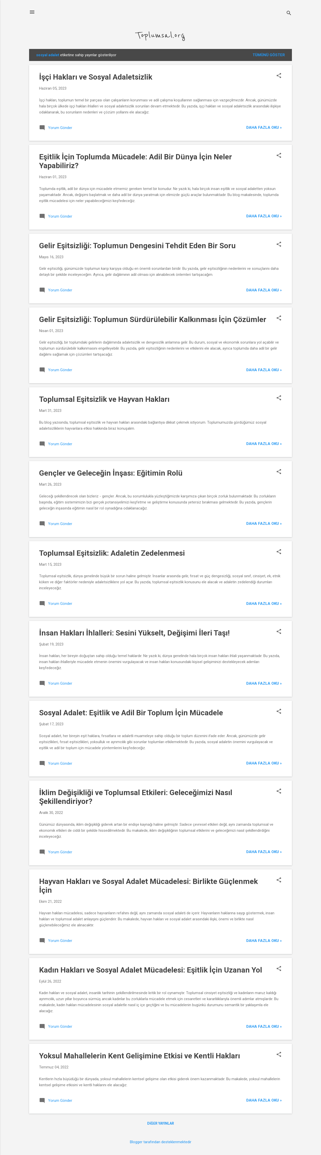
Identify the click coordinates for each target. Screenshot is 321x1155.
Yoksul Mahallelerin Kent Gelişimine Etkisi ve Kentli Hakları (139, 1055)
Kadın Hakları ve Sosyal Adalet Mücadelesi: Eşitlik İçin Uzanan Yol (150, 970)
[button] (279, 76)
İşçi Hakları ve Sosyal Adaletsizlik (95, 77)
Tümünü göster (269, 55)
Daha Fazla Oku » (264, 127)
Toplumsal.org (160, 35)
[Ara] (289, 13)
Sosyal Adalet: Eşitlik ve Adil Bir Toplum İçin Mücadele (131, 712)
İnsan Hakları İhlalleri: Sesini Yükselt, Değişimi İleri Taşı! (134, 632)
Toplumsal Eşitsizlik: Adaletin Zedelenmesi (112, 553)
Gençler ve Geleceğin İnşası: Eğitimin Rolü (111, 473)
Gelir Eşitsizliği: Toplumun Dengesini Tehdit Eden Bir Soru (137, 245)
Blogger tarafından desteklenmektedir (160, 1142)
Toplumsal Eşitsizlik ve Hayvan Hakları (104, 399)
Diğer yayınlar (160, 1123)
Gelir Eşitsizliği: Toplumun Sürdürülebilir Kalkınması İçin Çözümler (152, 319)
